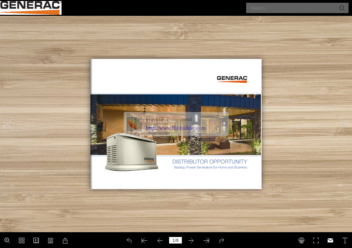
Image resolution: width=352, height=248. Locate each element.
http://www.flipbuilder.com (176, 128)
